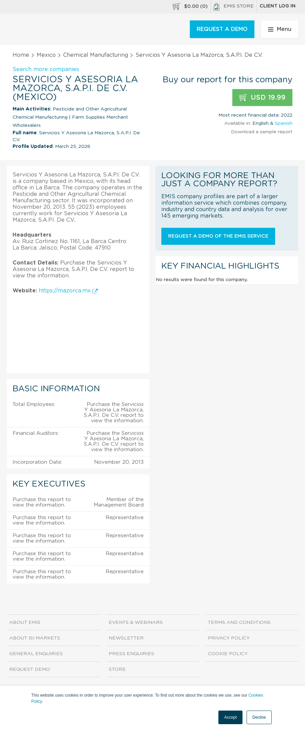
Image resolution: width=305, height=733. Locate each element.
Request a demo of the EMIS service (218, 236)
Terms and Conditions (239, 622)
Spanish (283, 123)
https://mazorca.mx (68, 290)
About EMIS (24, 622)
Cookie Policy (228, 653)
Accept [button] (230, 717)
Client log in (277, 6)
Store (117, 669)
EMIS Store (234, 7)
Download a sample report (261, 132)
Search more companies (46, 69)
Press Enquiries (131, 653)
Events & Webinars (136, 622)
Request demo (29, 669)
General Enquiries (36, 653)
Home (21, 55)
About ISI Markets (34, 638)
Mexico (46, 55)
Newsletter (126, 638)
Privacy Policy (229, 638)
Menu (279, 29)
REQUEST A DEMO (222, 29)
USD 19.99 (262, 97)
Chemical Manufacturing (95, 55)
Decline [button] (259, 717)
